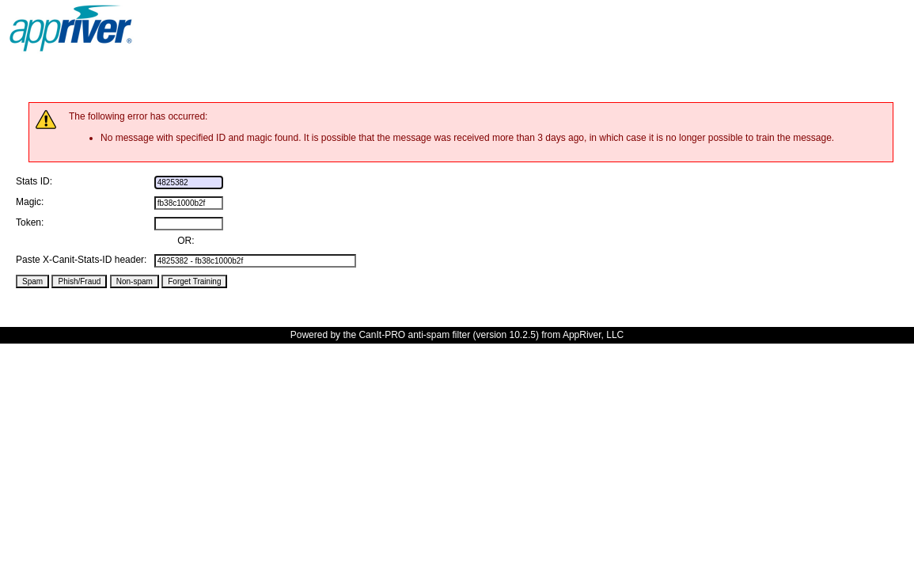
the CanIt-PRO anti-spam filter (406, 334)
